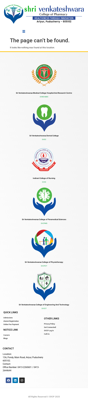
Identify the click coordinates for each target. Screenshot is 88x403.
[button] (23, 31)
